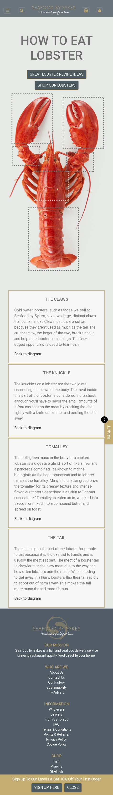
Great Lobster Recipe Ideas (56, 74)
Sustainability (56, 687)
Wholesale (56, 709)
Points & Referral (56, 734)
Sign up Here (46, 787)
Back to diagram (27, 354)
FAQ (56, 724)
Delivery (56, 714)
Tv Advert (56, 692)
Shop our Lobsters (57, 85)
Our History (56, 682)
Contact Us (56, 677)
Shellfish (56, 771)
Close (73, 787)
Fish (57, 761)
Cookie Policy (57, 744)
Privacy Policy (56, 739)
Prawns (56, 766)
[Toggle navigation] (7, 10)
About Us (56, 672)
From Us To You (56, 719)
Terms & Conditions (56, 729)
